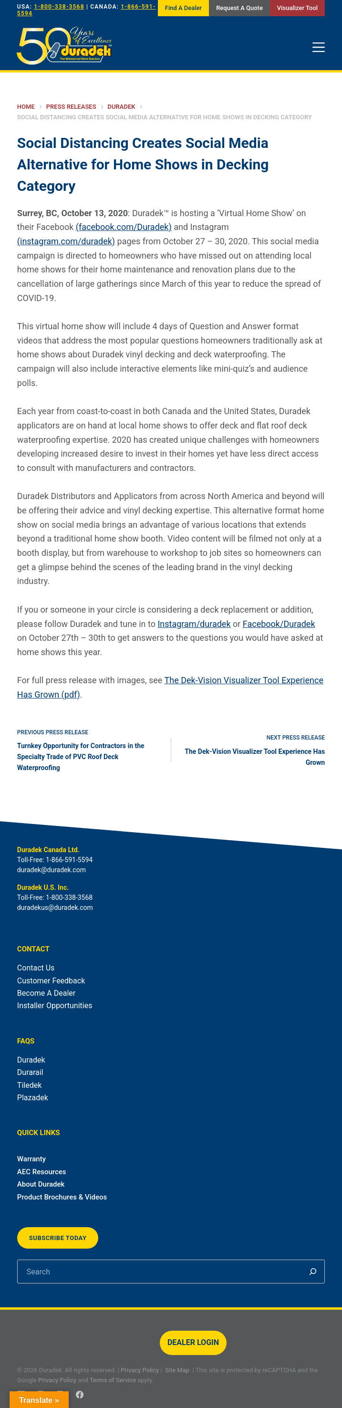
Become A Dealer (46, 993)
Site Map (177, 1370)
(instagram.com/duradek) (66, 241)
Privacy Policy (140, 1370)
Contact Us (36, 967)
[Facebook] (79, 1394)
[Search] (312, 1271)
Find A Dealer (183, 7)
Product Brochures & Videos (62, 1197)
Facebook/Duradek (279, 624)
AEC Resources (41, 1172)
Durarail (30, 1072)
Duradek (31, 1059)
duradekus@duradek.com (55, 907)
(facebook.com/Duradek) (124, 227)
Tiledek (29, 1085)
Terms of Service (113, 1380)
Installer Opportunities (55, 1005)
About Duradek (41, 1184)
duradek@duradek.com (51, 870)
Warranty (31, 1159)
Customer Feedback (51, 980)
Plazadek (32, 1097)
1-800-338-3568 (59, 6)
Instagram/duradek (193, 624)
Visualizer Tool (297, 7)
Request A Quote (239, 7)
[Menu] (318, 47)
